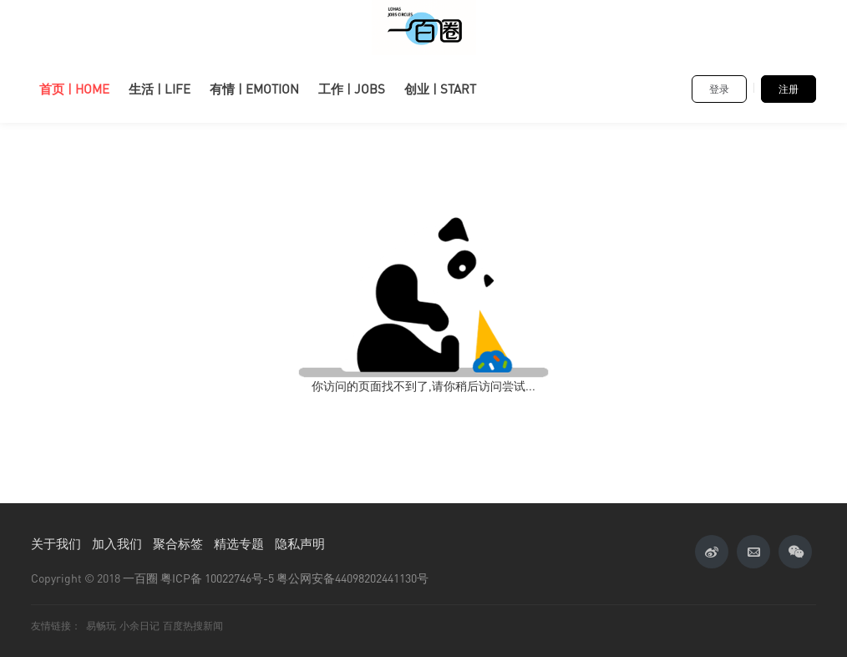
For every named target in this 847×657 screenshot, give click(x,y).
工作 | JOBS (351, 88)
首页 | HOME (74, 88)
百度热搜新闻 (193, 625)
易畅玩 (101, 625)
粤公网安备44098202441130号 (352, 578)
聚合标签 (178, 543)
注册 (789, 89)
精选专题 (239, 543)
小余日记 (139, 625)
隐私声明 (300, 543)
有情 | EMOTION (254, 88)
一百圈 (140, 578)
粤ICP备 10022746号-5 (217, 578)
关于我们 (56, 543)
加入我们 (117, 543)
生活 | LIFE (159, 88)
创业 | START (440, 88)
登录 (719, 89)
